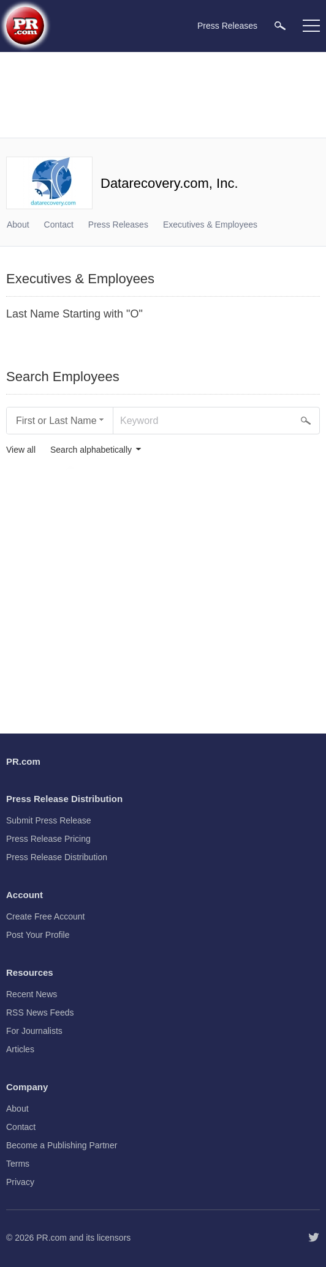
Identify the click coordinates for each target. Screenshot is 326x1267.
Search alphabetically (91, 450)
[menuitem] (280, 25)
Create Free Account (45, 916)
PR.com (51, 1238)
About (18, 224)
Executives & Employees (210, 224)
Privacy (20, 1182)
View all (21, 450)
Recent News (31, 994)
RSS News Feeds (40, 1012)
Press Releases (118, 224)
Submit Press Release (48, 820)
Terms (17, 1164)
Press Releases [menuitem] (227, 26)
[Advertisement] (163, 94)
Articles (20, 1049)
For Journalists (34, 1031)
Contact (59, 224)
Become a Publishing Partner (61, 1145)
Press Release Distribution (56, 857)
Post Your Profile (38, 935)
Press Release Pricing (48, 839)
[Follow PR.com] (314, 1237)
